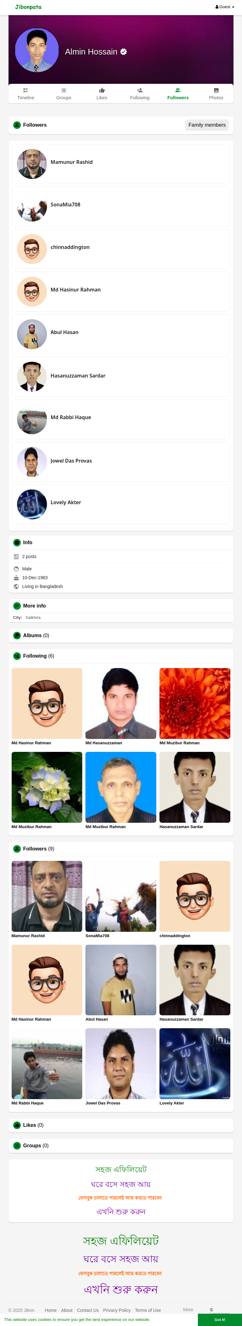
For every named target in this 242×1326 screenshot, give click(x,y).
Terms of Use (148, 1310)
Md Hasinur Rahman (76, 289)
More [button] (188, 1311)
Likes (29, 1125)
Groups (32, 1145)
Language (219, 1312)
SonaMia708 (65, 204)
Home (50, 1310)
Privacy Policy (116, 1310)
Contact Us (88, 1310)
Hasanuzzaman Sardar (78, 375)
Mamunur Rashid (72, 162)
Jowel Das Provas (71, 460)
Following (35, 656)
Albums (32, 635)
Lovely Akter (66, 502)
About (67, 1310)
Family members (207, 125)
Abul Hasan (65, 332)
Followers (35, 848)
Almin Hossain (92, 51)
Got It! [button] (220, 1319)
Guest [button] (225, 6)
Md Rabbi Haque (71, 417)
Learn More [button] (162, 1319)
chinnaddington (70, 247)
